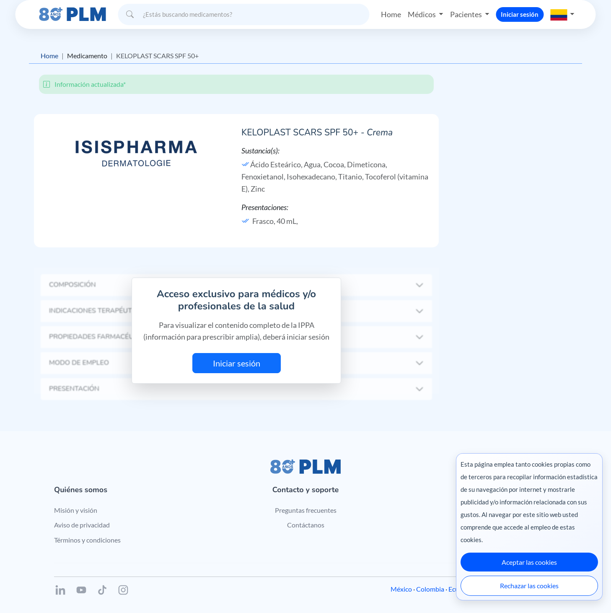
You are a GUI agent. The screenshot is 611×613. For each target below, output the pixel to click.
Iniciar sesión (520, 14)
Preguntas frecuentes (306, 510)
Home (391, 14)
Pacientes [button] (466, 14)
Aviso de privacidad (82, 525)
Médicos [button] (422, 14)
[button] (562, 14)
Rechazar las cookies (529, 586)
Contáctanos (305, 525)
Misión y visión (75, 510)
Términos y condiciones (87, 540)
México (401, 589)
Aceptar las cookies (529, 562)
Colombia (430, 589)
